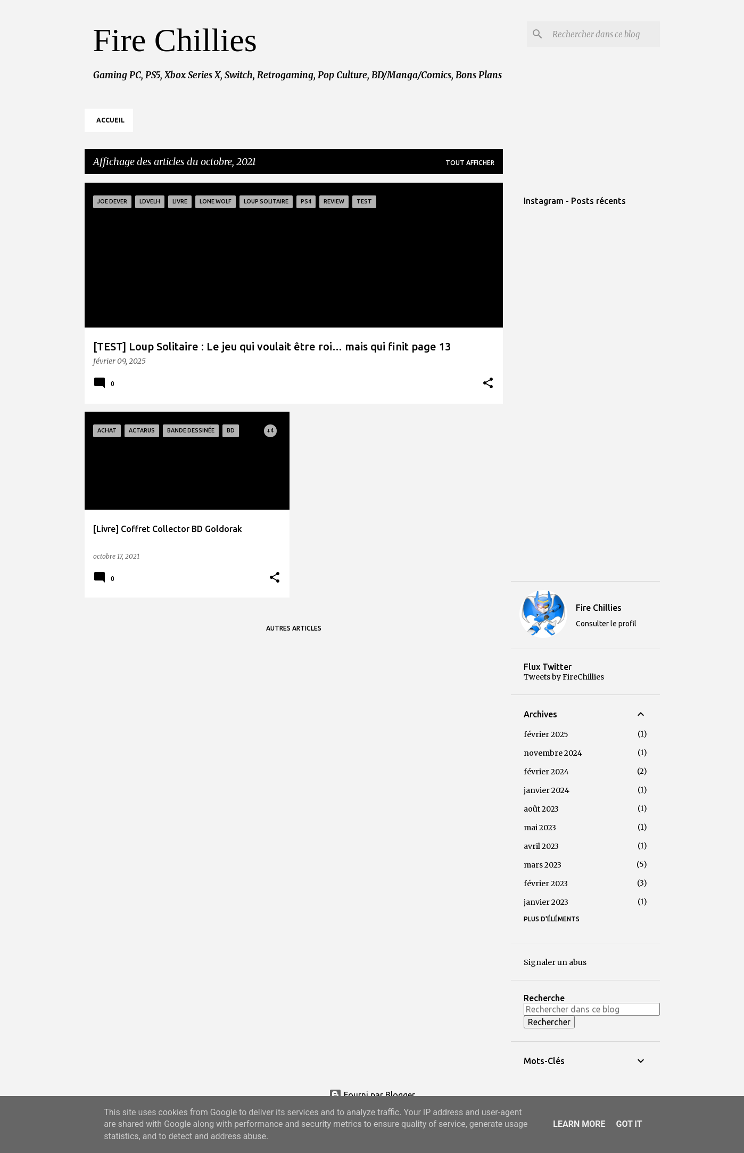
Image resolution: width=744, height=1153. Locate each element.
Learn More (579, 1124)
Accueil (110, 120)
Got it (629, 1124)
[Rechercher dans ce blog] (604, 34)
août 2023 (541, 809)
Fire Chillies (175, 40)
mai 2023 (540, 827)
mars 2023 (542, 865)
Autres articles (293, 628)
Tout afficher (469, 162)
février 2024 (546, 771)
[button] (488, 384)
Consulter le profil (606, 623)
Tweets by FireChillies (564, 677)
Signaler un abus (555, 962)
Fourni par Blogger (372, 1095)
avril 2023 (541, 846)
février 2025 (546, 734)
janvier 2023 (546, 902)
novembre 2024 (553, 753)
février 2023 (546, 883)
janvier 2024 (546, 790)
